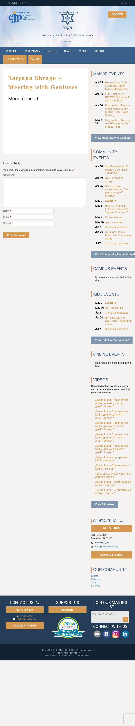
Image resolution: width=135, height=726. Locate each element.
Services (95, 585)
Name (7, 210)
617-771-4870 (111, 528)
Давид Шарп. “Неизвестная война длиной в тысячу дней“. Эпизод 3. (111, 426)
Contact (99, 51)
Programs (32, 51)
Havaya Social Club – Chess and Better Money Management (117, 86)
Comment (9, 175)
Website (7, 223)
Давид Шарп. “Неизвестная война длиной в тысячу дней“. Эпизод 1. (111, 449)
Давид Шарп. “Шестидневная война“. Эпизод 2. (113, 491)
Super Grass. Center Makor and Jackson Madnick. (113, 475)
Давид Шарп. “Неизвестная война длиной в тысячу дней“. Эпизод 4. (111, 414)
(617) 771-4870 (17, 3)
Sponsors (96, 582)
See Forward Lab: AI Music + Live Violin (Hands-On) (116, 170)
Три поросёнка (114, 222)
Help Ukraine (15, 59)
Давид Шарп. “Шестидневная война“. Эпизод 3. (113, 483)
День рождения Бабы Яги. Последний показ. (118, 235)
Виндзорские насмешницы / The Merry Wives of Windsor (116, 191)
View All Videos (104, 504)
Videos (83, 51)
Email (7, 217)
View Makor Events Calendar (113, 137)
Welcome (12, 51)
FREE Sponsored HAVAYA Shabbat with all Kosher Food (117, 97)
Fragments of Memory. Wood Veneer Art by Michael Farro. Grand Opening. (118, 110)
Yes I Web (78, 653)
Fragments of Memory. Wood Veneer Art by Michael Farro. (118, 123)
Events (52, 51)
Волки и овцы (113, 217)
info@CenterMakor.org (106, 546)
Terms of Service (66, 656)
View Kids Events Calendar (112, 340)
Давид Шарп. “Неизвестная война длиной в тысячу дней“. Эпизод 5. (111, 403)
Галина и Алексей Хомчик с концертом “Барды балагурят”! (117, 209)
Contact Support (83, 656)
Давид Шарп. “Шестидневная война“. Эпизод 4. (113, 467)
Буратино (110, 200)
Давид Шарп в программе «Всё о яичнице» (111, 459)
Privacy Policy (51, 656)
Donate (117, 14)
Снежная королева (116, 227)
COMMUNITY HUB (111, 554)
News (68, 51)
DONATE (67, 609)
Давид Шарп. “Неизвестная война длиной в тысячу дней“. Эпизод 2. (111, 437)
